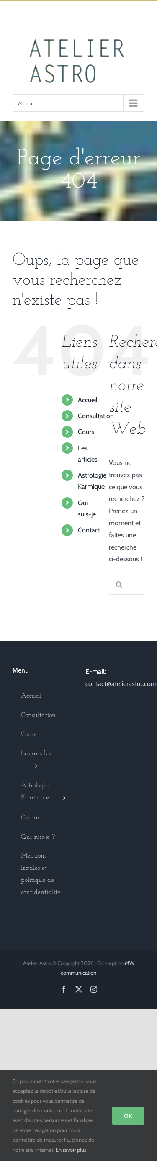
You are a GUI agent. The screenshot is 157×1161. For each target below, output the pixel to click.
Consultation (96, 416)
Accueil (88, 400)
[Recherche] (119, 584)
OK (128, 1116)
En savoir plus (71, 1149)
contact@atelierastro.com (121, 684)
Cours (86, 432)
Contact (89, 530)
